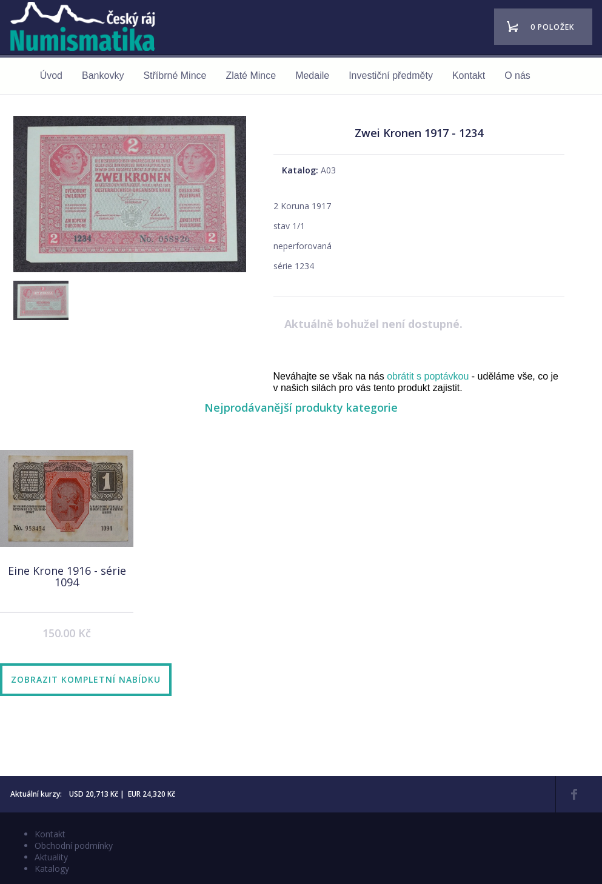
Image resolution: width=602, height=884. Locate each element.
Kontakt (468, 75)
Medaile (312, 75)
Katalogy (52, 868)
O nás (517, 75)
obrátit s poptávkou (428, 376)
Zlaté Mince (251, 75)
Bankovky (103, 75)
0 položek (552, 27)
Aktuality (51, 857)
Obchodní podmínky (74, 845)
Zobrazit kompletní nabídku (86, 679)
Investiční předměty (391, 75)
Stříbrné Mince (174, 75)
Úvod (51, 75)
